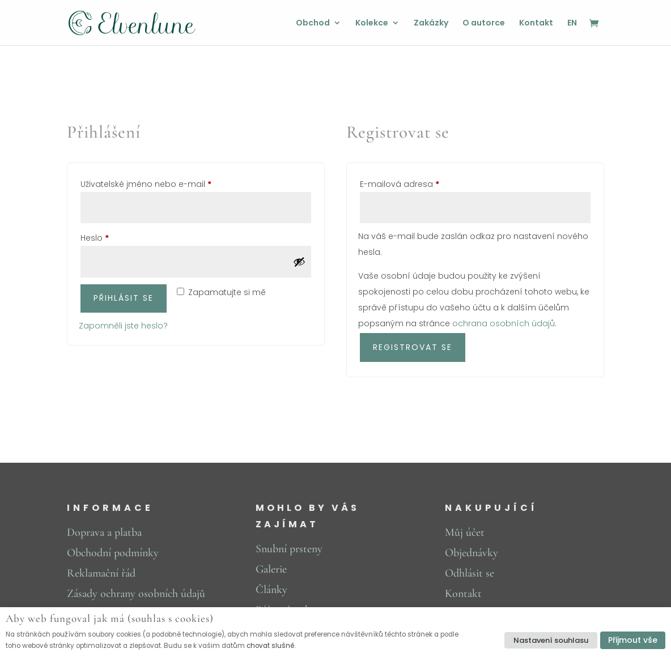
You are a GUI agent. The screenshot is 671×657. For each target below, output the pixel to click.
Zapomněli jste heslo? (123, 325)
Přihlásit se (124, 298)
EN (572, 23)
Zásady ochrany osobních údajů (136, 593)
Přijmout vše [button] (632, 640)
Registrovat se (412, 347)
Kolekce (371, 23)
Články (271, 589)
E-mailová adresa (415, 183)
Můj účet (465, 532)
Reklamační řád (101, 573)
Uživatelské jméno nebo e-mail (161, 183)
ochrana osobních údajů (503, 323)
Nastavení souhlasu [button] (550, 640)
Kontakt (536, 23)
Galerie (271, 569)
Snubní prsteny (289, 549)
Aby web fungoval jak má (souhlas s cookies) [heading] (110, 619)
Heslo (110, 237)
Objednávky (471, 553)
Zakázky (431, 23)
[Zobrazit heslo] (299, 261)
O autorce (483, 23)
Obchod (313, 23)
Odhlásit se (469, 573)
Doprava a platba (104, 532)
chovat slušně (270, 645)
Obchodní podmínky (113, 553)
